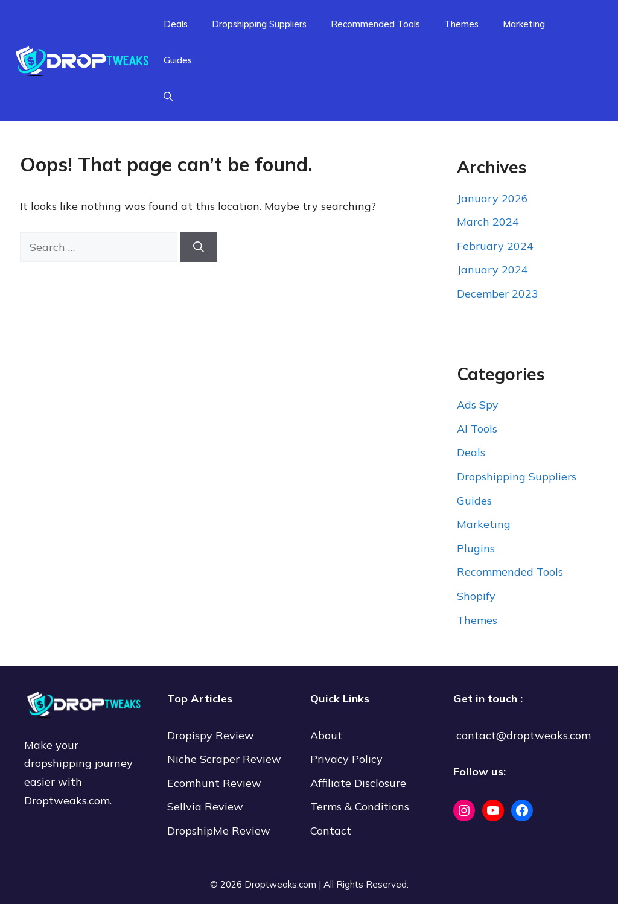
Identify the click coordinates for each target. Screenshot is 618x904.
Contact (330, 831)
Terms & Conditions (359, 806)
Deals (176, 24)
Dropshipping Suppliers (259, 24)
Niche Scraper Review (225, 759)
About (326, 735)
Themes (461, 24)
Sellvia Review (206, 806)
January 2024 (492, 269)
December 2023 (497, 294)
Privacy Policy (346, 759)
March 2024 (488, 222)
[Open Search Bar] (168, 96)
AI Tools (477, 429)
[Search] (198, 247)
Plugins (476, 548)
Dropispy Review (210, 735)
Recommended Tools (375, 24)
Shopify (476, 596)
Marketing (524, 24)
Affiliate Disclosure (358, 783)
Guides (178, 60)
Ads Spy (478, 405)
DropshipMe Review (218, 831)
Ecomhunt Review (214, 783)
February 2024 (495, 246)
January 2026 (492, 198)
